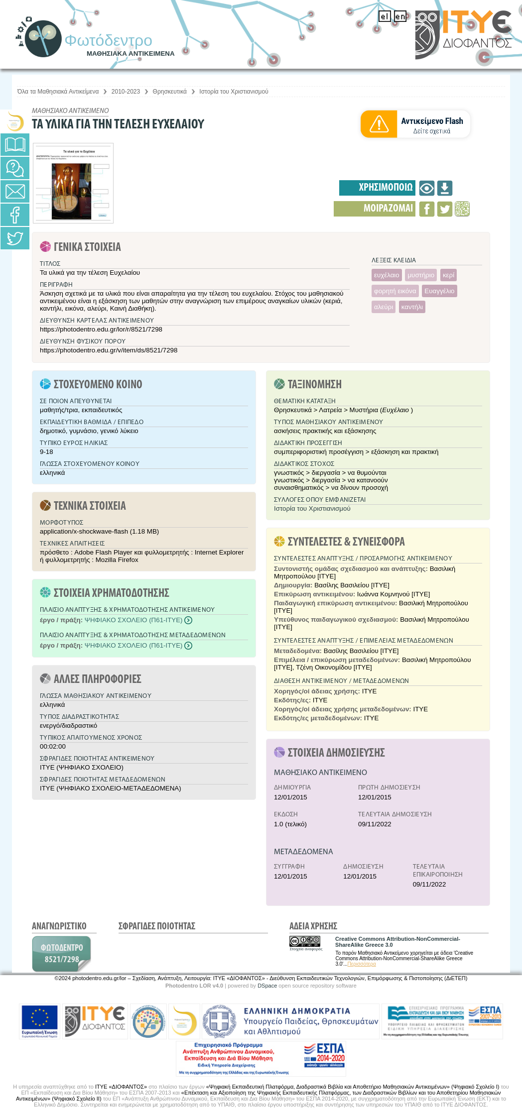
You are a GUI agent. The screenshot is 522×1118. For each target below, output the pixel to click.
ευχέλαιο (386, 275)
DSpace (267, 986)
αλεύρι (383, 307)
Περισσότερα (362, 964)
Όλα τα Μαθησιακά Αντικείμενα (58, 91)
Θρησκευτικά (170, 91)
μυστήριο (420, 275)
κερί (448, 275)
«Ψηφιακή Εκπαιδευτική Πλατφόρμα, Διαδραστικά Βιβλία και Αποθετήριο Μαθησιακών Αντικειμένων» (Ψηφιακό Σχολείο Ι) (353, 1087)
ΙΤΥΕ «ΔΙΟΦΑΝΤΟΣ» (121, 1087)
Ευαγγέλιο (439, 291)
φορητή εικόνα (395, 291)
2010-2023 (126, 91)
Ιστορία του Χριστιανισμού (233, 91)
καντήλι (412, 307)
